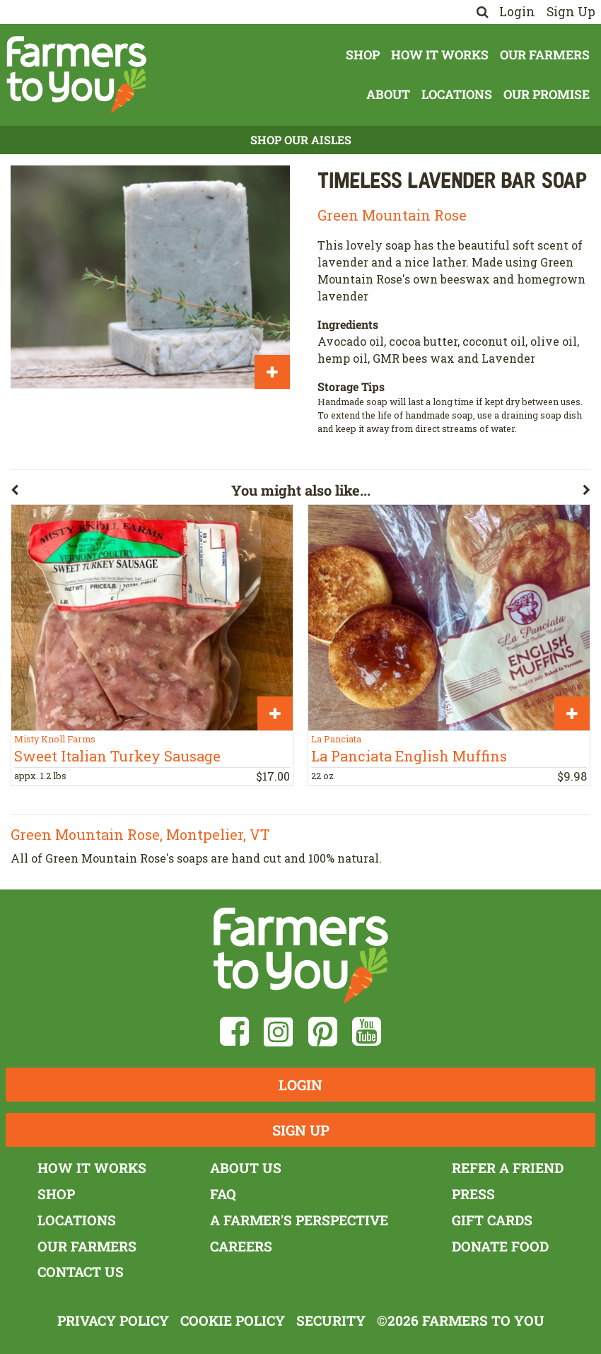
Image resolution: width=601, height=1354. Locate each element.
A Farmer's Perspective (299, 1220)
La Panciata (336, 739)
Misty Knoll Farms (54, 739)
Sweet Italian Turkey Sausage (117, 755)
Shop (363, 55)
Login (517, 12)
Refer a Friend (508, 1168)
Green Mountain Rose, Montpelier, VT (140, 834)
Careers (241, 1246)
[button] (121, 493)
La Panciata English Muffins (409, 755)
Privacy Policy (113, 1320)
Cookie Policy (232, 1320)
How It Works (440, 55)
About (388, 94)
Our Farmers (545, 55)
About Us (245, 1168)
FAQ (223, 1194)
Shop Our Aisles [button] (300, 139)
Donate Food (500, 1246)
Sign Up (571, 12)
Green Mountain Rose (392, 215)
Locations (456, 94)
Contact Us (80, 1271)
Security (331, 1320)
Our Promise (546, 94)
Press (473, 1194)
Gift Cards (492, 1220)
